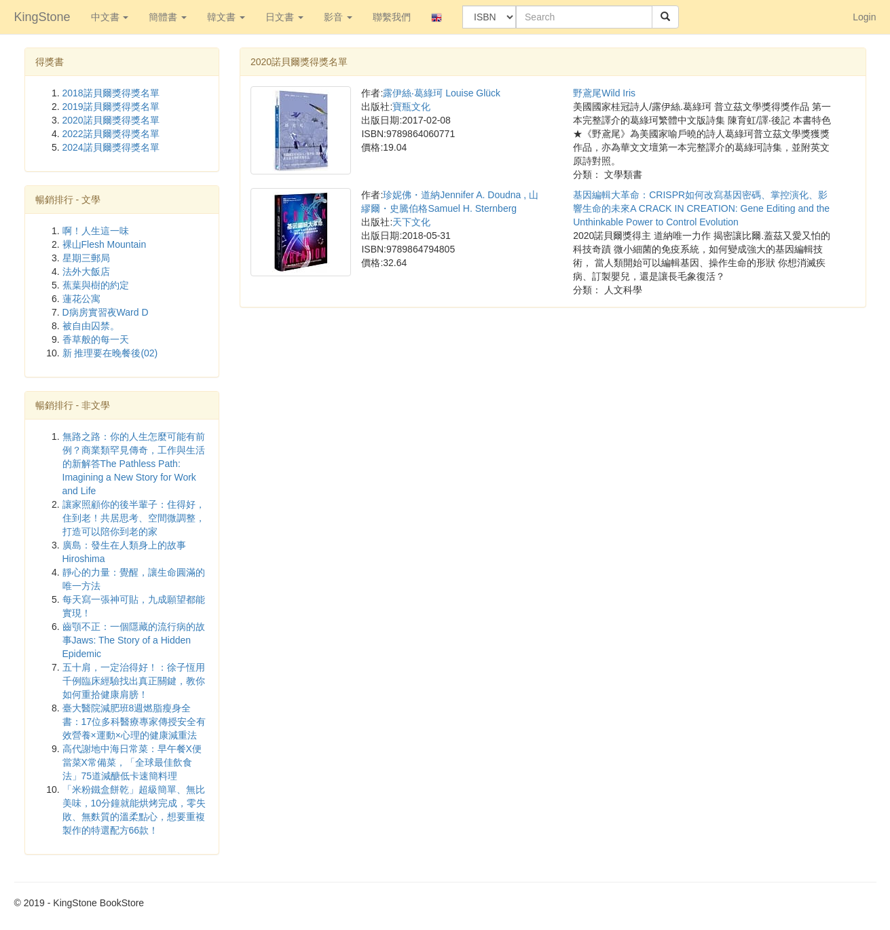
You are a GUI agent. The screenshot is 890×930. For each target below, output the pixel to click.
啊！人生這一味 (95, 230)
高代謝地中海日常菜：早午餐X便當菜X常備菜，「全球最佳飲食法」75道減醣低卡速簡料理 (132, 762)
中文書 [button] (110, 17)
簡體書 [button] (168, 17)
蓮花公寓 (81, 298)
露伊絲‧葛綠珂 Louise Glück (441, 93)
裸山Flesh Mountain (104, 244)
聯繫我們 (392, 17)
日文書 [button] (284, 17)
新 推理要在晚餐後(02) (110, 353)
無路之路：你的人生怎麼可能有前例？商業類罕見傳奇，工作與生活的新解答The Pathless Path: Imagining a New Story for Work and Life (133, 463)
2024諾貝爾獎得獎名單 (111, 147)
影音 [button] (338, 17)
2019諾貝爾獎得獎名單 (111, 106)
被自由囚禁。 (90, 325)
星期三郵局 (86, 258)
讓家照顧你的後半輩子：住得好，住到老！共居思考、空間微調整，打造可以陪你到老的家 (133, 518)
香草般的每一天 (95, 339)
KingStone (42, 17)
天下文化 (411, 222)
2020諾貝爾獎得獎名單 (111, 120)
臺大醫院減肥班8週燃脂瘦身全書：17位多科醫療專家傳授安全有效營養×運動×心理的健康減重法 (134, 722)
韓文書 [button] (226, 17)
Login (864, 17)
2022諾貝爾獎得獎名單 (111, 133)
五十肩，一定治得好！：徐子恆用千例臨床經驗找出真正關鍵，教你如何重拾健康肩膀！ (133, 681)
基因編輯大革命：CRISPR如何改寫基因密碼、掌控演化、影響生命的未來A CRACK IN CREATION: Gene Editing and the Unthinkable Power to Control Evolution (701, 208)
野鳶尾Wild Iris (604, 93)
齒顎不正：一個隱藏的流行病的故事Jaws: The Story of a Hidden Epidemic (133, 640)
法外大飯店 (86, 271)
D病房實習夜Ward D (105, 312)
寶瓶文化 (411, 106)
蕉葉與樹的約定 (95, 285)
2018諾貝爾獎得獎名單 (111, 93)
